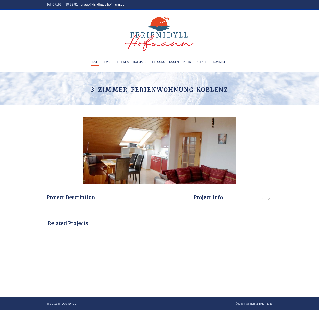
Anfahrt (203, 61)
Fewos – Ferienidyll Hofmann (124, 61)
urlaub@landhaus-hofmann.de (103, 4)
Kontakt (219, 61)
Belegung (158, 61)
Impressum (53, 303)
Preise (188, 61)
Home (95, 61)
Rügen (174, 61)
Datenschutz (69, 303)
